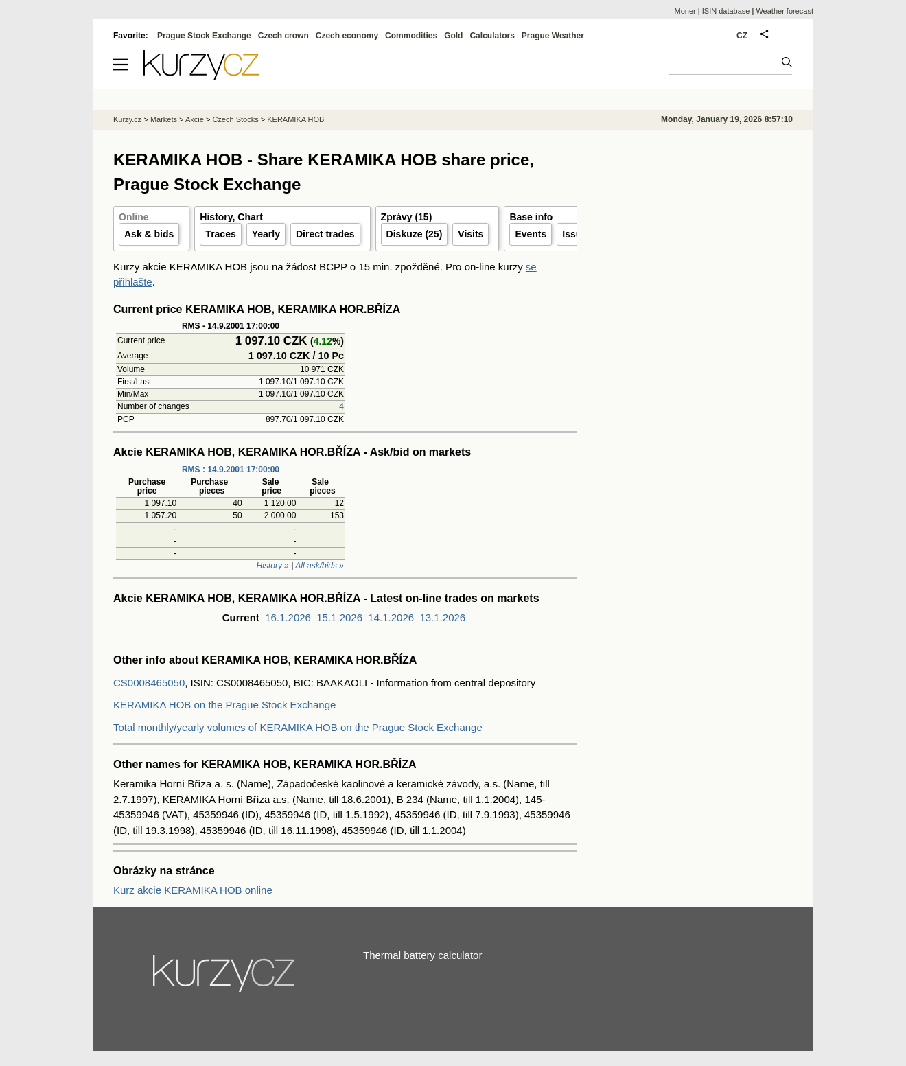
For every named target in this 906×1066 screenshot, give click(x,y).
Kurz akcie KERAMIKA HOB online (192, 890)
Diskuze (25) (414, 234)
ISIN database (726, 11)
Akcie (194, 119)
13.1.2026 (442, 617)
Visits (470, 234)
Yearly (266, 234)
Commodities (411, 35)
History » (273, 565)
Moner (685, 11)
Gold (453, 35)
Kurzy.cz (127, 119)
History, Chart (231, 216)
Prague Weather (553, 35)
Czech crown (283, 35)
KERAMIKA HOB (295, 119)
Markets (163, 119)
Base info (531, 216)
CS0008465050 (149, 682)
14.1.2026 (391, 617)
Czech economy (347, 35)
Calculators (491, 35)
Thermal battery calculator (422, 955)
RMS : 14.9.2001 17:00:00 (230, 469)
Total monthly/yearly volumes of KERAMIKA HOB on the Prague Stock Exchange (298, 727)
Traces (220, 234)
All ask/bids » (319, 565)
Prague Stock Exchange (204, 35)
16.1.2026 (288, 617)
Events (530, 234)
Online (134, 216)
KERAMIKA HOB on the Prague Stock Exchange (224, 704)
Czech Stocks (235, 119)
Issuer (576, 234)
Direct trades (325, 234)
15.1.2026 (339, 617)
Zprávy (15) (406, 216)
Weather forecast (784, 11)
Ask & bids (149, 234)
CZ (741, 35)
